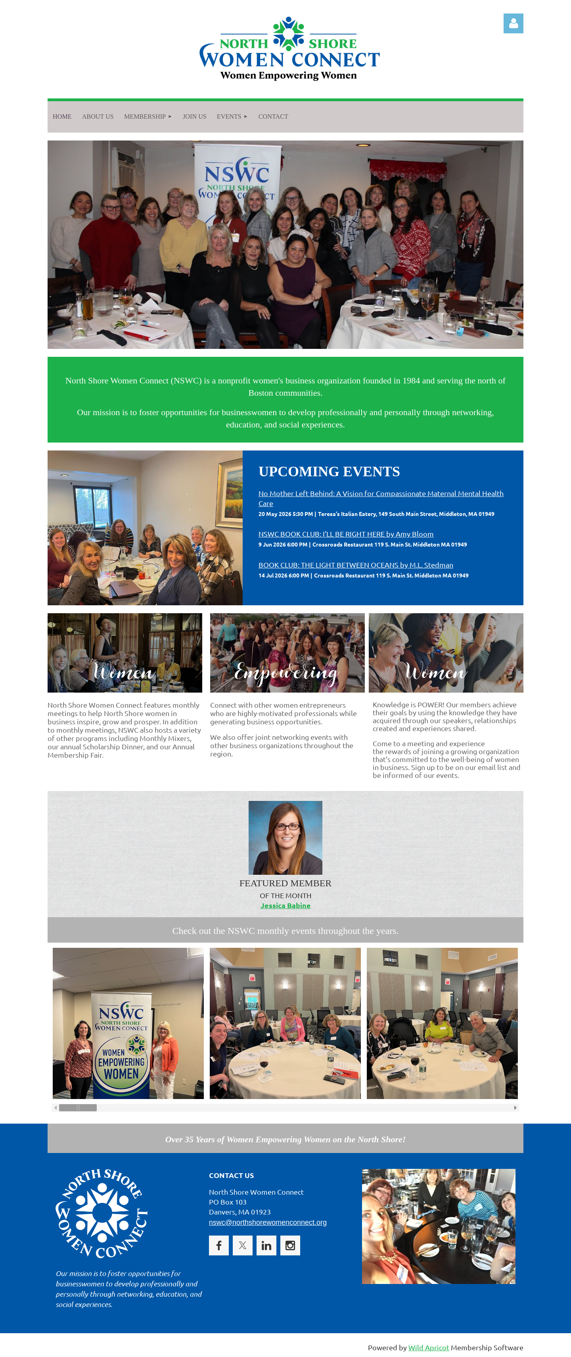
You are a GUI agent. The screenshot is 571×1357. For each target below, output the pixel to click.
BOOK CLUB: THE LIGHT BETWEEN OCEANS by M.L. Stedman (356, 564)
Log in (513, 23)
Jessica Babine (286, 905)
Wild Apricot (428, 1347)
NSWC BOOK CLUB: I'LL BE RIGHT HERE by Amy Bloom (346, 533)
